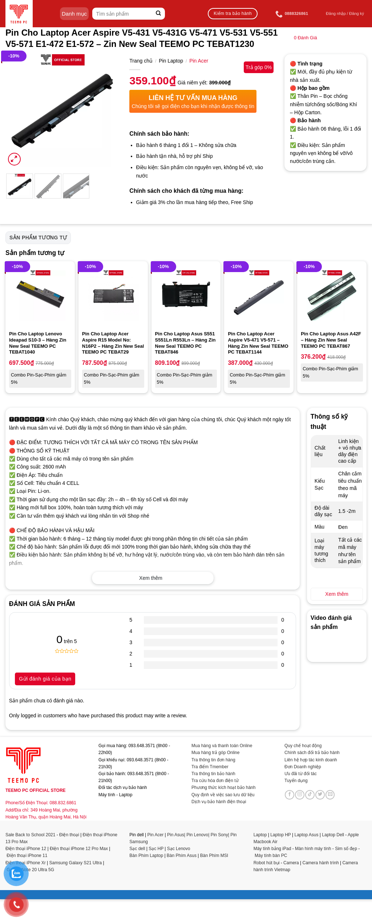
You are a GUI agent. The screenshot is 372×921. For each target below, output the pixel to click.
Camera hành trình (321, 862)
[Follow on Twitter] (320, 795)
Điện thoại (69, 834)
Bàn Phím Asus (182, 855)
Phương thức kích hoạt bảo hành (223, 787)
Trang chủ (141, 61)
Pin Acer (198, 61)
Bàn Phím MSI (214, 855)
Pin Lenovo (197, 834)
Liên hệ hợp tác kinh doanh (310, 759)
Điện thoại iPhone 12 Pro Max (79, 848)
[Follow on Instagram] (299, 795)
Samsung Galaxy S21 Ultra (75, 862)
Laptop (260, 834)
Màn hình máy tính (313, 848)
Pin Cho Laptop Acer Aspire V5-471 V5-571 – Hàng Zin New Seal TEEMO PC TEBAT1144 (258, 343)
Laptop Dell (333, 834)
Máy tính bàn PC (271, 855)
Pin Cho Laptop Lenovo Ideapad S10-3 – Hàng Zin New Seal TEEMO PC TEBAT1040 (37, 343)
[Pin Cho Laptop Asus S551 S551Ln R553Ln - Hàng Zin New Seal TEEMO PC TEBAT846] (186, 296)
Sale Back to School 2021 (30, 834)
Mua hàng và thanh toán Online (221, 745)
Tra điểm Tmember (210, 766)
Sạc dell (137, 848)
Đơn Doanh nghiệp (302, 766)
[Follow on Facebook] (289, 795)
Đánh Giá (305, 37)
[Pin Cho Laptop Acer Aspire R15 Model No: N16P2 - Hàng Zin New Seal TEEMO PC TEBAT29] (113, 296)
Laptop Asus (306, 834)
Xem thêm (150, 578)
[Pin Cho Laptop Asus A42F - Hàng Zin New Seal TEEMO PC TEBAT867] (331, 296)
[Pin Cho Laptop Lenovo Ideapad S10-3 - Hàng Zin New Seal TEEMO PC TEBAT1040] (40, 296)
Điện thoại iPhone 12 (25, 848)
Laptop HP (280, 834)
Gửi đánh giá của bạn (45, 679)
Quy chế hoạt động (303, 745)
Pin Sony (219, 834)
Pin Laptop (171, 61)
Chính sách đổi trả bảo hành (312, 752)
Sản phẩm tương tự (38, 237)
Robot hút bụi (267, 862)
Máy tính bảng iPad (272, 848)
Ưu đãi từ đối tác (300, 773)
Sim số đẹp (346, 848)
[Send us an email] (330, 795)
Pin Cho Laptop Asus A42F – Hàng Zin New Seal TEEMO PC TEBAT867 (331, 340)
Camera (291, 862)
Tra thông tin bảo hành (213, 773)
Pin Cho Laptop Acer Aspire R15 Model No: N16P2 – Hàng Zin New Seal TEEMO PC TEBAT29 (113, 343)
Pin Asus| (176, 834)
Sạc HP (156, 848)
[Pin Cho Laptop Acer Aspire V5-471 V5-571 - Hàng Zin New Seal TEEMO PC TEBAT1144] (258, 296)
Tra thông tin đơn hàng (213, 759)
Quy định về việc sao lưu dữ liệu (222, 794)
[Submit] (158, 14)
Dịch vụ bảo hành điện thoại (218, 801)
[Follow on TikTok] (310, 795)
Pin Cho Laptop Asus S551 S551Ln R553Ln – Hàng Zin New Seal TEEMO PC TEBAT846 (185, 343)
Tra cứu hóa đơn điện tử (215, 780)
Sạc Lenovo (178, 848)
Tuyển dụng (296, 780)
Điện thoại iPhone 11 (27, 855)
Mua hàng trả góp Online (215, 752)
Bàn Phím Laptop (146, 855)
